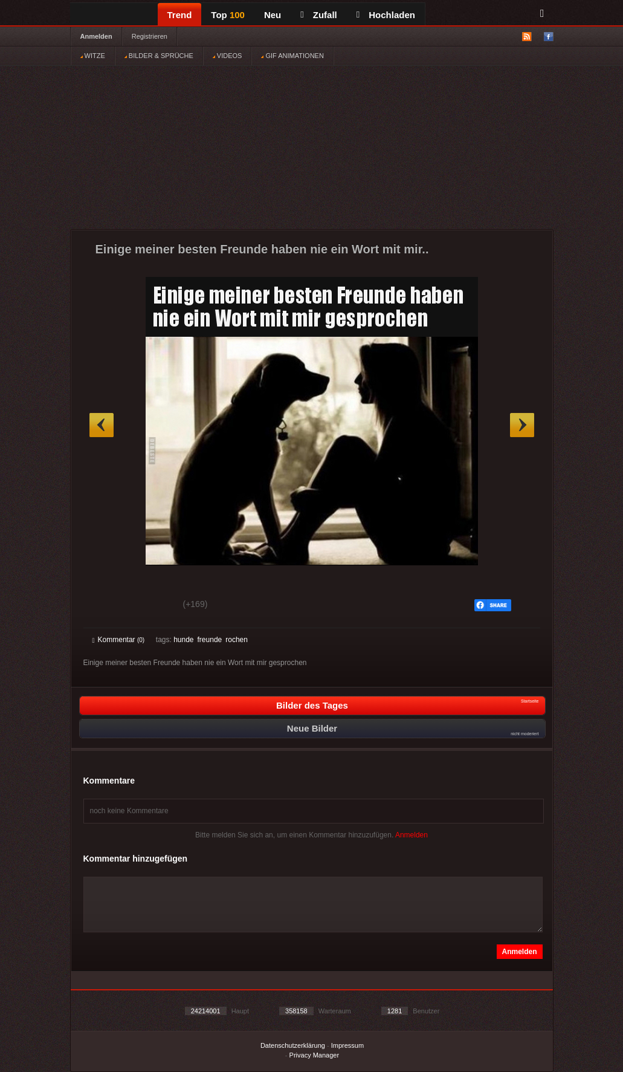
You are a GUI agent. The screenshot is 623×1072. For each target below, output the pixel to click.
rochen (236, 639)
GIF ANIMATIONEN (292, 55)
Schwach (151, 606)
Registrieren (149, 36)
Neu (272, 15)
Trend (179, 15)
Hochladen (386, 15)
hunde (183, 639)
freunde (210, 639)
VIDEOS (227, 55)
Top (228, 15)
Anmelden (96, 36)
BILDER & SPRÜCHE (158, 55)
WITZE (92, 55)
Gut (106, 606)
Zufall (318, 15)
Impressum (347, 1045)
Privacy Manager (314, 1055)
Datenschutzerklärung (292, 1045)
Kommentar (118, 639)
